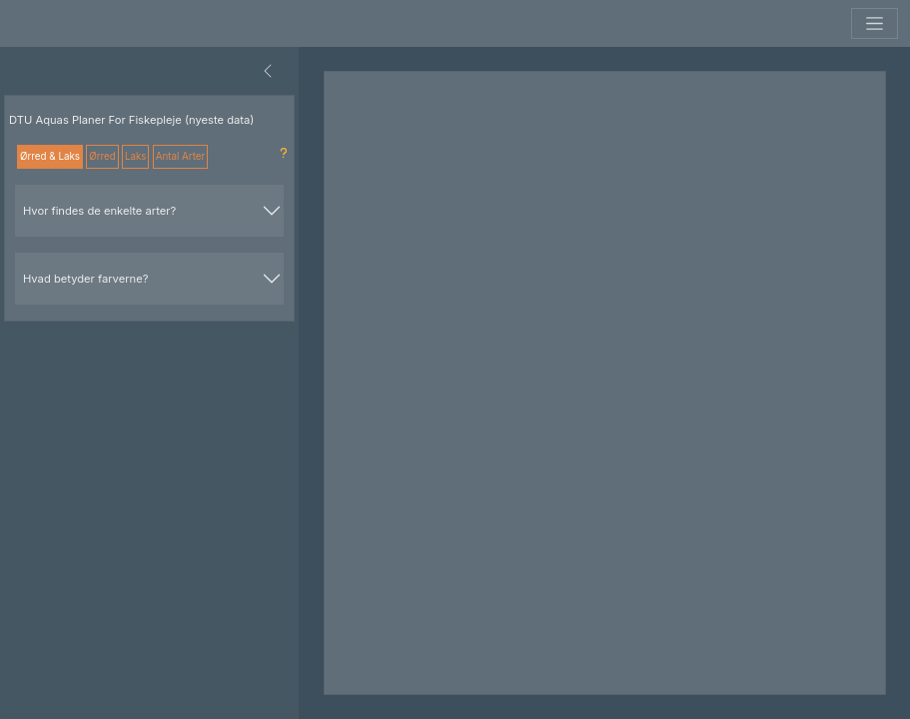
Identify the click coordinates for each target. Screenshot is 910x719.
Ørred (102, 156)
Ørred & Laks (50, 156)
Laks (136, 156)
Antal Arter (181, 156)
